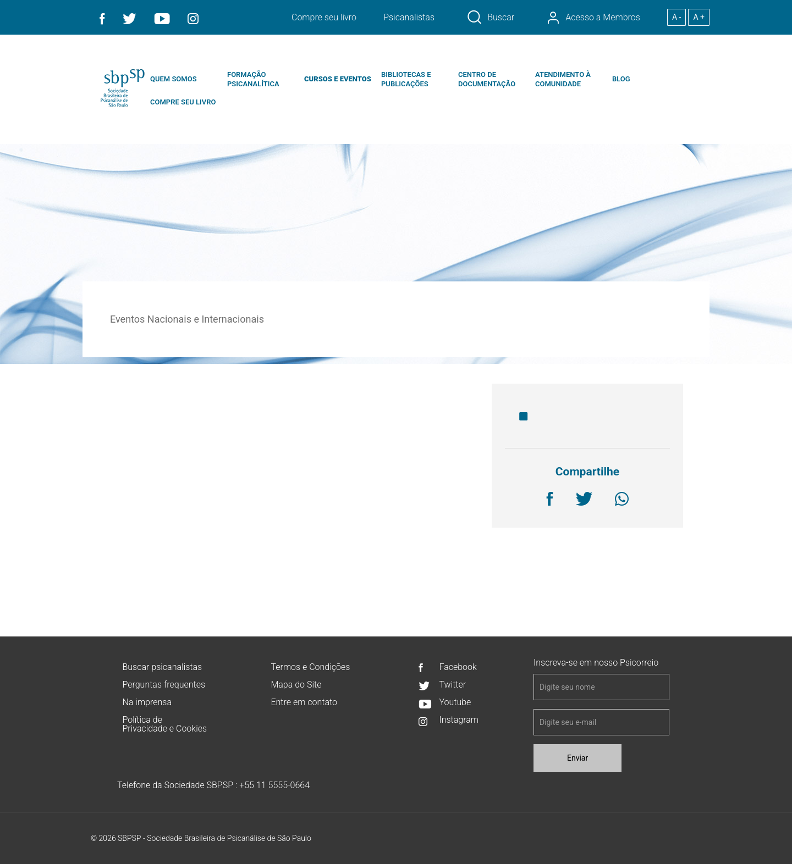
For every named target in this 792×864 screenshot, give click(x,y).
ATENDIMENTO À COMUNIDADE (563, 79)
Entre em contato (304, 702)
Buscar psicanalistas (162, 667)
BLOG (621, 79)
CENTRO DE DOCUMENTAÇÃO (486, 79)
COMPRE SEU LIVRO (183, 102)
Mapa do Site (296, 684)
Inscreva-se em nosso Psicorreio (596, 662)
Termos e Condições (310, 667)
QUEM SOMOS (173, 79)
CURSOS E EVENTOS (337, 79)
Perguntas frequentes (163, 684)
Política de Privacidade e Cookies (164, 724)
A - (676, 17)
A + (699, 17)
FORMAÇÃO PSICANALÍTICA (253, 79)
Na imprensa (146, 702)
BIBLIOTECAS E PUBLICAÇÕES (406, 79)
